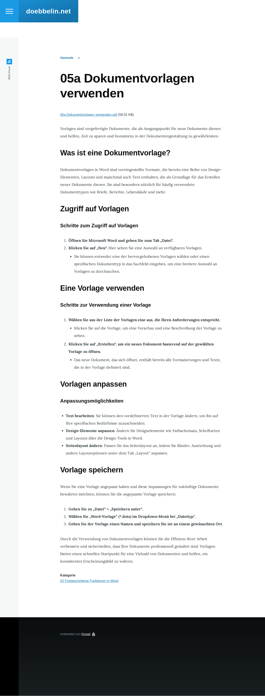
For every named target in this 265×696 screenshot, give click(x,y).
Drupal (85, 634)
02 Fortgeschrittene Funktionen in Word (89, 581)
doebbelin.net (48, 26)
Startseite (66, 58)
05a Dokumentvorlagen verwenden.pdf (88, 115)
